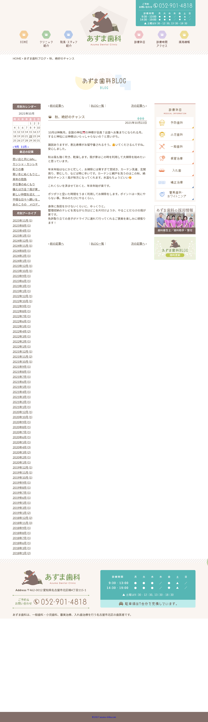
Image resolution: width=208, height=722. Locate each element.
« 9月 (16, 146)
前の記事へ (57, 105)
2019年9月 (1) (22, 482)
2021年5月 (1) (22, 386)
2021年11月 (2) (22, 356)
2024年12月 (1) (22, 240)
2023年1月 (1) (22, 291)
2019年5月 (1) (22, 502)
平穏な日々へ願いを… (26, 199)
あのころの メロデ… (26, 204)
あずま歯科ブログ (35, 58)
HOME (17, 58)
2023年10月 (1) (22, 271)
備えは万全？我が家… (26, 189)
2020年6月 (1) (22, 437)
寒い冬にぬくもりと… (26, 174)
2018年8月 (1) (22, 533)
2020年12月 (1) (22, 412)
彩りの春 (18, 169)
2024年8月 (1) (22, 250)
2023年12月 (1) (22, 265)
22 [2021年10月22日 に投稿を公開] (30, 136)
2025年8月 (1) (22, 225)
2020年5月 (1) (22, 442)
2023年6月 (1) (22, 281)
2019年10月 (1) (22, 477)
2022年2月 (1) (22, 341)
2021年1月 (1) (22, 407)
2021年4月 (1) (22, 391)
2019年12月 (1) (22, 467)
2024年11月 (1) (22, 245)
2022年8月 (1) (22, 311)
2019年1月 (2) (22, 512)
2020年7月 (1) (22, 432)
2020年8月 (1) (22, 427)
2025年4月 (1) (22, 230)
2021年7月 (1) (22, 376)
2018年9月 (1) (22, 528)
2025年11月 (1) (22, 220)
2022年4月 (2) (22, 331)
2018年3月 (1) (22, 548)
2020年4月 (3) (22, 447)
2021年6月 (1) (22, 381)
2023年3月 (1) (22, 286)
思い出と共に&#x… (25, 159)
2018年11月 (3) (22, 523)
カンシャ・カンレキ (25, 164)
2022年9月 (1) (22, 306)
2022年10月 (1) (22, 301)
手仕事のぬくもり (24, 184)
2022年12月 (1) (22, 296)
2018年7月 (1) (22, 538)
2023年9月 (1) (22, 276)
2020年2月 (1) (22, 457)
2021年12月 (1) (22, 351)
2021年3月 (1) (22, 397)
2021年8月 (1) (22, 371)
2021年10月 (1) (22, 361)
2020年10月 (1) (22, 417)
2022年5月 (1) (22, 326)
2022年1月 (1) (22, 346)
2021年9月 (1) (22, 366)
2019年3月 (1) (22, 507)
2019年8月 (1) (22, 487)
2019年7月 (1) (22, 492)
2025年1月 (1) (22, 235)
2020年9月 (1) (22, 422)
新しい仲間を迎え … (26, 194)
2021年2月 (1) (22, 402)
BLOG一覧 (97, 105)
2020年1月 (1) (22, 462)
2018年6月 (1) (22, 543)
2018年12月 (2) (22, 517)
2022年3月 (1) (22, 336)
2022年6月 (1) (22, 321)
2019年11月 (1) (22, 472)
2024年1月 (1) (22, 260)
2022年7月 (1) (22, 316)
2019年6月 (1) (22, 497)
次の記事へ (138, 105)
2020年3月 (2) (22, 452)
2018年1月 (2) (22, 553)
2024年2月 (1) (22, 255)
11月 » (25, 146)
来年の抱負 (20, 179)
